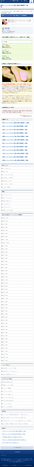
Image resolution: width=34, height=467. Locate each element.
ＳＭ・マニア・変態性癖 (7, 388)
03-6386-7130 (8, 53)
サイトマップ (4, 455)
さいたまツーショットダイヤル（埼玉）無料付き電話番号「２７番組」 (14, 431)
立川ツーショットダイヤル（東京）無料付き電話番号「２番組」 (15, 150)
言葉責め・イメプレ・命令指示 (8, 385)
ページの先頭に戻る (17, 447)
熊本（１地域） (5, 348)
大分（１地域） (5, 351)
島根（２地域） (5, 329)
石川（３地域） (5, 267)
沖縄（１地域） (5, 360)
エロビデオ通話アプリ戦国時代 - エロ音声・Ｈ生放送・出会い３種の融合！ (15, 423)
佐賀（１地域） (5, 341)
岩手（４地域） (5, 224)
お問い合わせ (17, 451)
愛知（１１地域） (6, 298)
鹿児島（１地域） (6, 357)
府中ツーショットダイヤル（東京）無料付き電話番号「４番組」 (15, 143)
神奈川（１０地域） (6, 242)
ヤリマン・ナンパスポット (7, 403)
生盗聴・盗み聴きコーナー (7, 200)
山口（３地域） (5, 335)
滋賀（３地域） (5, 295)
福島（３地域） (5, 236)
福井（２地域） (5, 270)
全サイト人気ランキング (7, 168)
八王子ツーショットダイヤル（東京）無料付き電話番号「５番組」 (15, 153)
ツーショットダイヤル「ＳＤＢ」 (6, 11)
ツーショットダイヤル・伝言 (8, 174)
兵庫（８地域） (5, 286)
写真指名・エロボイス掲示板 (8, 210)
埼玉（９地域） (5, 245)
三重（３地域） (5, 307)
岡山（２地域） (5, 332)
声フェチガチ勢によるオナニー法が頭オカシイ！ (10, 442)
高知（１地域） (5, 320)
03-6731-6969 (8, 58)
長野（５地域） (5, 276)
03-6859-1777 (8, 47)
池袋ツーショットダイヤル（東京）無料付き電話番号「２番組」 (15, 129)
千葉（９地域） (5, 248)
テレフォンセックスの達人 (7, 391)
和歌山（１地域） (6, 292)
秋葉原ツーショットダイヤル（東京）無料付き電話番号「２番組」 (15, 139)
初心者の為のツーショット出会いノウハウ (10, 371)
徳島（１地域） (5, 310)
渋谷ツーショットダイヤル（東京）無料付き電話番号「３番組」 (15, 126)
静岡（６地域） (5, 304)
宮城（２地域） (5, 227)
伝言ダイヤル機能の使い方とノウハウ (9, 374)
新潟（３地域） (5, 261)
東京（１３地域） (17, 11)
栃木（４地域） (5, 255)
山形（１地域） (5, 233)
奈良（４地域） (5, 289)
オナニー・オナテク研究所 (7, 406)
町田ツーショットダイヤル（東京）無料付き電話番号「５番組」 (15, 146)
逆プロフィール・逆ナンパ (7, 197)
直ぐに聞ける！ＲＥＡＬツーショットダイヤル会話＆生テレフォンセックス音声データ (17, 420)
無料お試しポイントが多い (7, 180)
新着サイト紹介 (5, 171)
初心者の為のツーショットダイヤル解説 (9, 368)
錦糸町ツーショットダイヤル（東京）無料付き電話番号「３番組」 (15, 136)
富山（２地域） (5, 264)
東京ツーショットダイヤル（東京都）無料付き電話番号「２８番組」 (16, 122)
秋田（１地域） (5, 230)
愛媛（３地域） (5, 317)
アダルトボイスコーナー (7, 207)
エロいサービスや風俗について (8, 394)
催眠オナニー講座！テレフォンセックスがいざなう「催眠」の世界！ (14, 417)
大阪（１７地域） (6, 279)
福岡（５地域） (5, 338)
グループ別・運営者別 (6, 187)
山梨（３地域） (5, 273)
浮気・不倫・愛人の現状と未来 (8, 400)
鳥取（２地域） (5, 326)
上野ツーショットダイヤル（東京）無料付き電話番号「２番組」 (15, 132)
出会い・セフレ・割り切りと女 (8, 397)
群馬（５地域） (5, 258)
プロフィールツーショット (7, 194)
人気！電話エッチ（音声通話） (8, 177)
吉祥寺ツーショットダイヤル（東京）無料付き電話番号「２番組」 (15, 160)
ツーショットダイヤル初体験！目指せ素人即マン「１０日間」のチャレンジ (15, 414)
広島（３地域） (5, 323)
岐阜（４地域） (5, 301)
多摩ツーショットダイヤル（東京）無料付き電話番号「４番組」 (15, 156)
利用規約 (24, 115)
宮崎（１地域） (5, 354)
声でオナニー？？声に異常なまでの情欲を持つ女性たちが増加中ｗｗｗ (14, 439)
